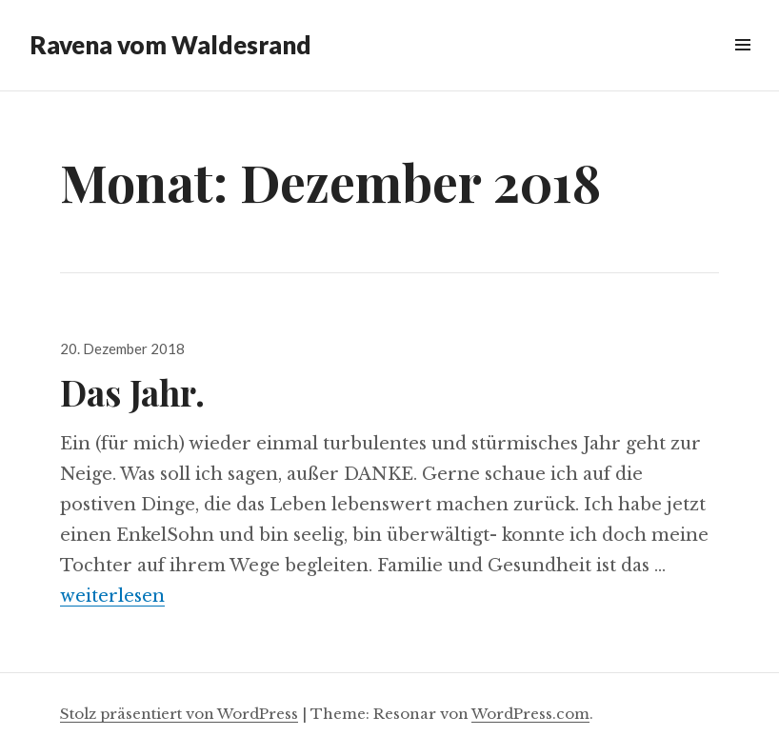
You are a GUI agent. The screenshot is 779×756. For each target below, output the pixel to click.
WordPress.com (530, 714)
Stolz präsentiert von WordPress (179, 714)
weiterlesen (112, 596)
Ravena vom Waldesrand (170, 45)
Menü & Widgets (742, 66)
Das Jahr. (132, 391)
